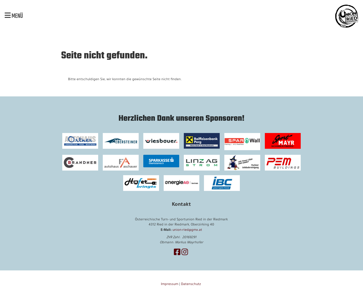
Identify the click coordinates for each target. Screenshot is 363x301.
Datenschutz (191, 284)
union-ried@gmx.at (187, 230)
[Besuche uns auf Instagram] (185, 253)
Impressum (169, 284)
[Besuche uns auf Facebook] (177, 253)
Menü (14, 16)
